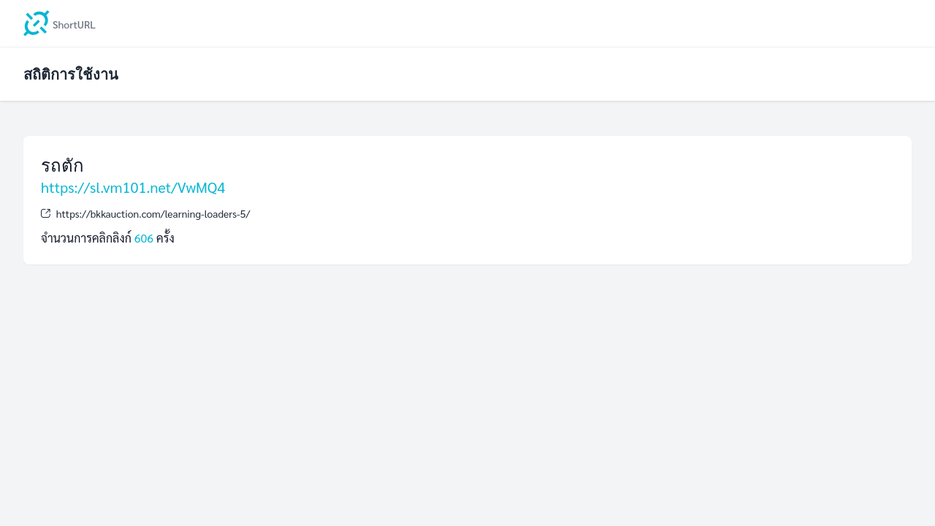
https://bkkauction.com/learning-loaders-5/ (153, 213)
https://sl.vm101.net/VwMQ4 (133, 187)
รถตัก (62, 165)
